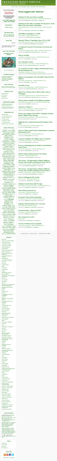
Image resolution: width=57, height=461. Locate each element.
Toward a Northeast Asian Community (30, 223)
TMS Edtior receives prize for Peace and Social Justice (7, 105)
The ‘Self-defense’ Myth (25, 62)
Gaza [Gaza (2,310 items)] (5, 160)
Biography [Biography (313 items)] (13, 134)
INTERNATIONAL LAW (6, 305)
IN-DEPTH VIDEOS (6, 400)
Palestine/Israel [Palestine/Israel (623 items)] (9, 201)
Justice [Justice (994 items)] (10, 184)
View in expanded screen (9, 70)
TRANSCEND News (6, 242)
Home (13, 6)
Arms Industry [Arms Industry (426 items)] (6, 133)
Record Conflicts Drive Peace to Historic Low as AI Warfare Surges (8, 87)
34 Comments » (37, 220)
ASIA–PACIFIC (5, 279)
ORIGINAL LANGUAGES (7, 397)
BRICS (3, 289)
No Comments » (40, 20)
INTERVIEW (4, 357)
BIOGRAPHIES (5, 248)
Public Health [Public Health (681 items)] (11, 207)
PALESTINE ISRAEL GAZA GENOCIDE (37, 73)
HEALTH (3, 331)
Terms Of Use (4, 444)
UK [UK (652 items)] (13, 219)
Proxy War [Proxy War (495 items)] (4, 207)
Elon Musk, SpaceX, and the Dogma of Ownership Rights (7, 425)
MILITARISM (4, 281)
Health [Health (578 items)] (13, 164)
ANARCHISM (4, 365)
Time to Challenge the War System (28, 177)
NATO (3, 325)
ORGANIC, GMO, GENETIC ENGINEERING (7, 339)
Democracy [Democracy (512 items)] (5, 147)
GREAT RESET (5, 359)
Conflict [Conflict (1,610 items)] (12, 140)
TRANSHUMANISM (6, 354)
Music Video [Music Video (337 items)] (4, 192)
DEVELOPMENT (5, 363)
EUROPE (4, 293)
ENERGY (4, 283)
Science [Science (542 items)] (5, 211)
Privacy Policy (4, 447)
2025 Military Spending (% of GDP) (29, 33)
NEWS (3, 266)
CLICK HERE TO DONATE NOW (8, 13)
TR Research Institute (6, 120)
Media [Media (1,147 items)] (9, 188)
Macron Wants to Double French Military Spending (34, 100)
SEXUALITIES (4, 380)
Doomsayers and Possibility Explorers (8, 420)
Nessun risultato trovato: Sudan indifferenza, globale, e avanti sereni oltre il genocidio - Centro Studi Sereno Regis (8, 430)
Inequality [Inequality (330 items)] (13, 171)
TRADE (3, 362)
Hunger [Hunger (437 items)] (13, 168)
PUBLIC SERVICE (5, 371)
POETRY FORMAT (5, 390)
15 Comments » (34, 194)
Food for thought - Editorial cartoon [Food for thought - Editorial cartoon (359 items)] (9, 158)
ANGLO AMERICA (5, 274)
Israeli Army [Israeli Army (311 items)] (6, 180)
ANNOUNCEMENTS (6, 247)
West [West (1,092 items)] (5, 231)
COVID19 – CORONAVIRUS (7, 386)
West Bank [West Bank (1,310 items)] (10, 231)
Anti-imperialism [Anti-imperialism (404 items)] (11, 131)
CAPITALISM (4, 315)
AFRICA (3, 271)
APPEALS (4, 297)
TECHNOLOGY (5, 269)
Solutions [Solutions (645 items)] (9, 214)
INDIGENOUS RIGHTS (6, 335)
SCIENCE (4, 347)
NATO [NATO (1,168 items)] (13, 192)
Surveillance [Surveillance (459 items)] (11, 217)
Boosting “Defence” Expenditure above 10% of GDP (34, 40)
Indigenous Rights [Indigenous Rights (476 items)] (6, 171)
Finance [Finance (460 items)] (8, 157)
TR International (5, 114)
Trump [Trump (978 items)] (9, 219)
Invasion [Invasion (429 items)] (10, 177)
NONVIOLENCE (5, 258)
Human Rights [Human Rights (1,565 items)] (6, 168)
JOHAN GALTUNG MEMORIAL (8, 240)
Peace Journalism (22, 6)
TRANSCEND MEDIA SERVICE (21, 2)
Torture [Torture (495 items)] (5, 219)
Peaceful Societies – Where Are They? (29, 210)
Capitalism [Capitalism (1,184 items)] (7, 137)
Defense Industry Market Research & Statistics (32, 154)
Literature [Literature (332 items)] (6, 186)
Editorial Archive (5, 93)
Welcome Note (5, 98)
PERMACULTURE (5, 367)
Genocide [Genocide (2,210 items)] (11, 160)
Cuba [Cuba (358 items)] (14, 145)
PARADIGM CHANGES (6, 337)
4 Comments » (36, 227)
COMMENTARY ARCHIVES (7, 405)
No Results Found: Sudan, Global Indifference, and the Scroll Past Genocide (9, 432)
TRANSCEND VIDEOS (6, 244)
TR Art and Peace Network (7, 116)
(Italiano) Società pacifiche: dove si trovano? (31, 204)
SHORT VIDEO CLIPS (6, 401)
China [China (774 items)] (12, 137)
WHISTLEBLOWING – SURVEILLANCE (6, 334)
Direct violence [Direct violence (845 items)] (7, 149)
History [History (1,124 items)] (12, 166)
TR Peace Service (5, 119)
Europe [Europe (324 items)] (13, 155)
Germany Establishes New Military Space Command (34, 139)
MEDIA (3, 320)
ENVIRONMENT (5, 319)
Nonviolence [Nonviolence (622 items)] (6, 194)
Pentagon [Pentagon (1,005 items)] (7, 204)
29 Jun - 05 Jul (8, 27)
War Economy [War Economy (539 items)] (6, 229)
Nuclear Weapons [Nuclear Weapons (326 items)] (9, 195)
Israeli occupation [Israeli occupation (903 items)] (8, 181)
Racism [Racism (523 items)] (4, 208)
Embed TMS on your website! (9, 457)
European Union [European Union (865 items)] (6, 156)
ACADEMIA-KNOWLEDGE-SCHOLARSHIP (7, 351)
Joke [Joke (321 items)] (12, 182)
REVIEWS (4, 341)
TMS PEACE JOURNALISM (7, 250)
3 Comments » (40, 174)
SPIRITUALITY (5, 398)
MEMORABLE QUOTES (6, 272)
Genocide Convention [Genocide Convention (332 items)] (9, 162)
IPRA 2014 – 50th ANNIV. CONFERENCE (7, 407)
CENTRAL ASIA (5, 291)
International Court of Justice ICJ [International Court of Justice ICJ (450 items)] (9, 173)
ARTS (3, 356)
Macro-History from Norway (27, 190)
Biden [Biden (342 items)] (3, 134)
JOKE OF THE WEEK (6, 395)
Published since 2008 (44, 233)
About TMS (33, 6)
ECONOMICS (4, 360)
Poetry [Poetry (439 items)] (11, 203)
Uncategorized (4, 403)
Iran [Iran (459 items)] (14, 177)
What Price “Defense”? (25, 107)
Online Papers (4, 95)
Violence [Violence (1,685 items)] (9, 226)
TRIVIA (3, 372)
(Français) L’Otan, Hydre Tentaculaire (30, 197)
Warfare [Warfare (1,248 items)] (12, 229)
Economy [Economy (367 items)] (12, 151)
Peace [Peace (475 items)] (11, 202)
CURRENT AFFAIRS (6, 378)
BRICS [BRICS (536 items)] (6, 135)
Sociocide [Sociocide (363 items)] (4, 214)
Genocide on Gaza (23, 85)
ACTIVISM (4, 261)
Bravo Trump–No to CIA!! (26, 217)
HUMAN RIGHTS (5, 264)
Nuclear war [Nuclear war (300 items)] (12, 194)
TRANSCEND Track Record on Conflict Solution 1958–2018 (8, 108)
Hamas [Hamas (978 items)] (9, 165)
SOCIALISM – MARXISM (7, 322)
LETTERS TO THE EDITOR (7, 382)
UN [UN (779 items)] (9, 220)
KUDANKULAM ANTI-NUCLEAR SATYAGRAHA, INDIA (8, 369)
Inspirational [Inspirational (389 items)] (5, 172)
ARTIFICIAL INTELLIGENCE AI (8, 317)
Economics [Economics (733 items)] (6, 152)
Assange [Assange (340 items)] (12, 133)
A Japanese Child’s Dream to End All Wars (8, 436)
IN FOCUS (4, 323)
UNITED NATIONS (5, 310)
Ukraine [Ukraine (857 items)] (5, 220)
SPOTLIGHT (4, 268)
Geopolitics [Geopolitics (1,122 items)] (7, 163)
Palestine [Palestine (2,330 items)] (11, 199)
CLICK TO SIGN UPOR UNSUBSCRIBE (8, 35)
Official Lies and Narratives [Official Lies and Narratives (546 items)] (9, 197)
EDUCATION (4, 330)
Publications (4, 96)
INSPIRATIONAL (5, 389)
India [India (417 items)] (12, 169)
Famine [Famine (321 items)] (13, 156)
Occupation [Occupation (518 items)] (5, 196)
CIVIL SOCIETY (5, 377)
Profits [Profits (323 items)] (13, 205)
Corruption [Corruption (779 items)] (12, 141)
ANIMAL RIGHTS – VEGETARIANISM (5, 384)
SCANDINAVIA (5, 307)
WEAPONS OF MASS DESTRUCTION (6, 314)
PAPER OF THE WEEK (6, 245)
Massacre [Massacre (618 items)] (4, 188)
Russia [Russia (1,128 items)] (12, 210)
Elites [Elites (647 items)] (4, 153)
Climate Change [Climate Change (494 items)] (9, 138)
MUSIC (3, 375)
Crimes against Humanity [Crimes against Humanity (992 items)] (8, 144)
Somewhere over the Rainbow (9, 54)
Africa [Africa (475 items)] (9, 130)
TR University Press (6, 122)
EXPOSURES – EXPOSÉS (7, 326)
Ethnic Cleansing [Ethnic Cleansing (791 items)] (6, 155)
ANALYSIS (4, 263)
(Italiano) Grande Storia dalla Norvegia (30, 184)
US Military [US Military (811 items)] (11, 224)
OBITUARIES (4, 392)
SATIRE (3, 343)
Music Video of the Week (7, 409)
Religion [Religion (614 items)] (8, 208)
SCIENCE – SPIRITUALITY (7, 387)
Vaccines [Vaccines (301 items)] (4, 226)
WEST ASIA (4, 311)
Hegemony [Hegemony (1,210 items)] (6, 166)
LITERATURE (4, 374)
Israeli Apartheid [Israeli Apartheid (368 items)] (11, 179)
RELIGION (4, 352)
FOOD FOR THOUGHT (6, 394)
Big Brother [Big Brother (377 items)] (7, 134)
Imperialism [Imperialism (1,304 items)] (7, 169)
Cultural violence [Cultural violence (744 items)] (8, 146)
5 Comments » (37, 180)
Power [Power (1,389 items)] (9, 205)
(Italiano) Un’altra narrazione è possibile (30, 17)
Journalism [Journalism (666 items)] (5, 184)
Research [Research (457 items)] (13, 208)
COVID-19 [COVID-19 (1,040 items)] (6, 143)
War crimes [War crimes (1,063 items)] (12, 227)
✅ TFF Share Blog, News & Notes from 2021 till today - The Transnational (9, 418)
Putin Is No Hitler (23, 55)
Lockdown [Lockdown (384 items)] (11, 186)
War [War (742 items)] (7, 227)
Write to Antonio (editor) (40, 6)
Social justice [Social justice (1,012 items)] (11, 212)
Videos (28, 6)
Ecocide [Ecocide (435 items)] (10, 150)
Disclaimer (4, 446)
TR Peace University (6, 117)
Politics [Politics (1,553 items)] (5, 205)
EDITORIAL (4, 239)
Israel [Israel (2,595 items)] (5, 179)
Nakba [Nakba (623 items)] (9, 192)
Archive (16, 6)
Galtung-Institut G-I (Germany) (8, 123)
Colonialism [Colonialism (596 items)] (6, 140)
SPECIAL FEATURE (6, 348)
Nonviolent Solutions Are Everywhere (8, 416)
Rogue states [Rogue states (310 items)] (6, 209)
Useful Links (4, 443)
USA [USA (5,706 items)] (10, 223)
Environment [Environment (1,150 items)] (10, 153)
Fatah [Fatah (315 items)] (4, 157)
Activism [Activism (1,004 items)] (5, 130)
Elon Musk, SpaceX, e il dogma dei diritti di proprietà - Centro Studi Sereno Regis (9, 423)
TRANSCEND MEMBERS (7, 260)
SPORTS (3, 278)
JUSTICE (3, 303)
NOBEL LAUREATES (6, 251)
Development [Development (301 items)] (12, 147)
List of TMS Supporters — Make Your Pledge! (8, 21)
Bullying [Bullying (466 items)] (11, 135)
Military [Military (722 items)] (8, 189)
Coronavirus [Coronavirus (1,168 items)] (5, 141)
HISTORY (4, 328)
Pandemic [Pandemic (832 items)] (7, 202)
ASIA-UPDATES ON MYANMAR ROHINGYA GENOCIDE (8, 285)
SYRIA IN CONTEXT (6, 308)
